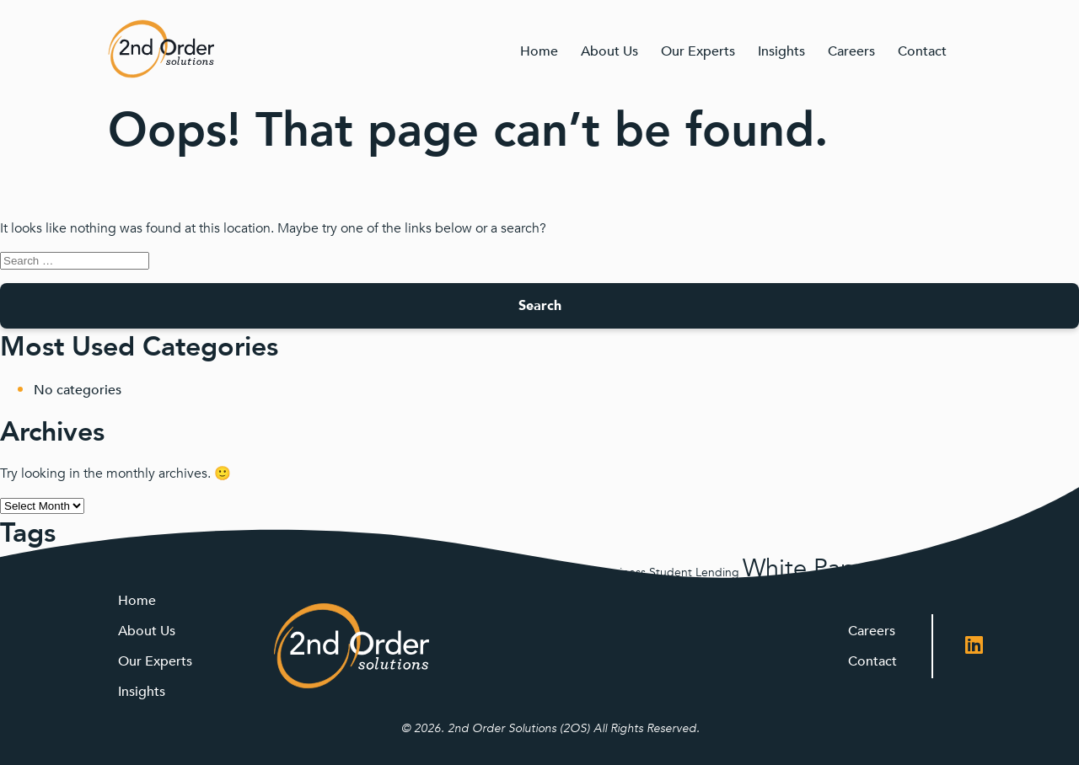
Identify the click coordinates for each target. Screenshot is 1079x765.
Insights (781, 51)
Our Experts (698, 51)
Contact (922, 51)
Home (539, 51)
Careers (851, 51)
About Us (609, 51)
